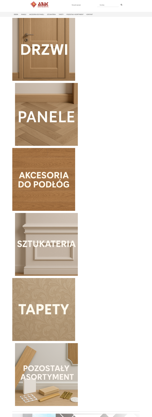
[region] (76, 241)
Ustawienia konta (43, 403)
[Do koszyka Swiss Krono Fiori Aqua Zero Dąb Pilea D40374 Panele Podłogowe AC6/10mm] (27, 376)
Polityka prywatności (95, 400)
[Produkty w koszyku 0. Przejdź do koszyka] (75, 5)
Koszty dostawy (67, 403)
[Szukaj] (121, 4)
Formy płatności (68, 400)
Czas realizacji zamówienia (71, 406)
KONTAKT (117, 400)
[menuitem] (16, 14)
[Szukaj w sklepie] (108, 5)
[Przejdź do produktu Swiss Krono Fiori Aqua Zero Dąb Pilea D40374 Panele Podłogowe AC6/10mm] (27, 348)
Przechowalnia (42, 406)
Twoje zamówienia (43, 400)
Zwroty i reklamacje (18, 403)
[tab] (72, 264)
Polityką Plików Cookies (63, 415)
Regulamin (15, 400)
